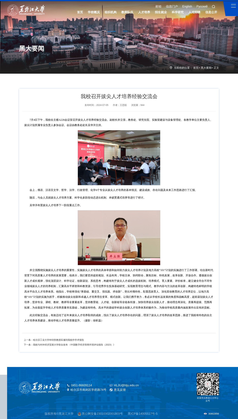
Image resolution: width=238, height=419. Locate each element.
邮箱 (158, 6)
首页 (195, 67)
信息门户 (172, 6)
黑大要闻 (206, 67)
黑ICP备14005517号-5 (143, 413)
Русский (202, 6)
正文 (216, 67)
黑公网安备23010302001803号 (102, 413)
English (187, 6)
